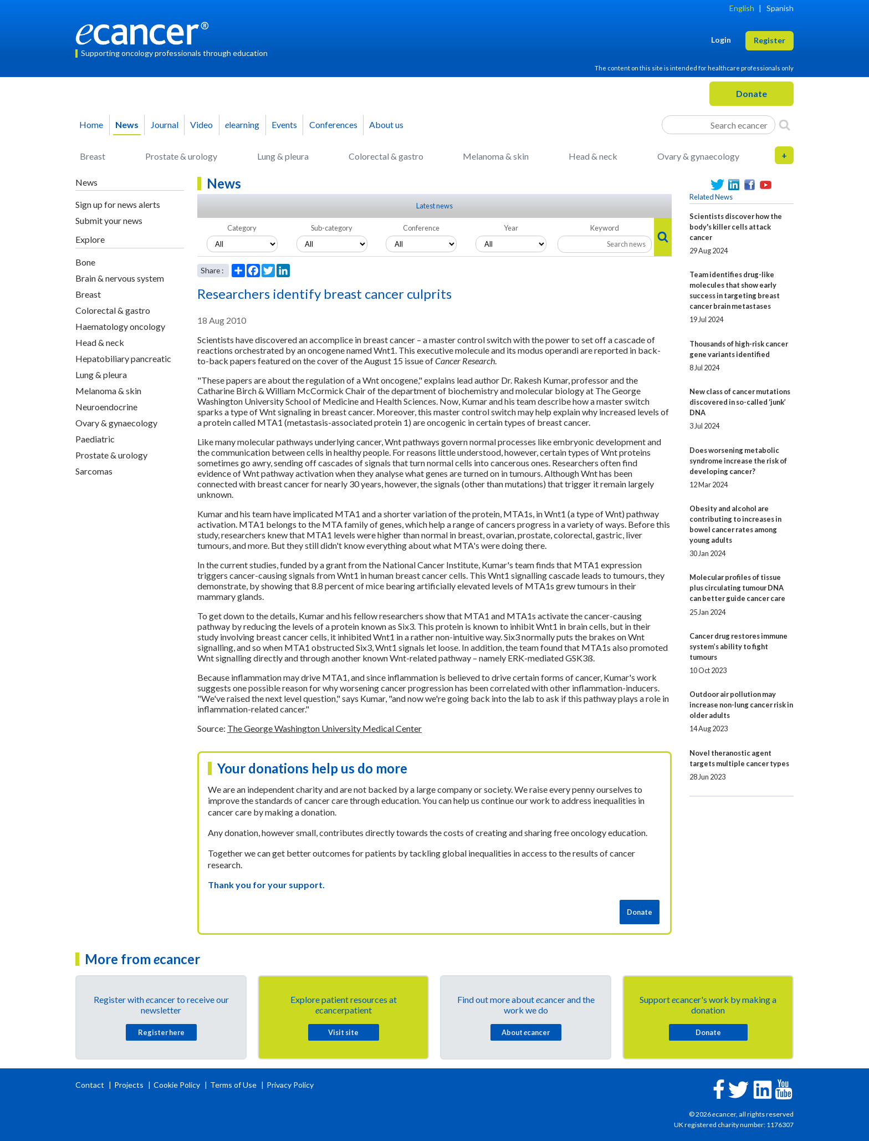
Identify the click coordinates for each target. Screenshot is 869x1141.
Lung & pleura (283, 156)
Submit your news (108, 220)
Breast (92, 156)
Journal (164, 124)
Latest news (434, 205)
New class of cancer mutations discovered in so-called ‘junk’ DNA (739, 402)
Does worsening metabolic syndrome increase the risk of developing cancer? (738, 461)
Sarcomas (94, 471)
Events (284, 124)
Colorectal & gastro (386, 156)
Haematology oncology (120, 326)
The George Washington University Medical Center (324, 728)
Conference (421, 227)
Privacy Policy (290, 1084)
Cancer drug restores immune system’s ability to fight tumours (738, 646)
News (127, 124)
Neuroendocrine (106, 406)
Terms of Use (233, 1084)
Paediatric (95, 439)
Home (91, 124)
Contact (90, 1084)
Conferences (333, 124)
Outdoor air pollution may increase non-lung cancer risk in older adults (741, 705)
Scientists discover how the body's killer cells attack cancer (735, 227)
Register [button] (769, 40)
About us (386, 124)
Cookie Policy (177, 1084)
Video (201, 124)
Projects (129, 1084)
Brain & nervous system (119, 278)
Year (511, 227)
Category (242, 227)
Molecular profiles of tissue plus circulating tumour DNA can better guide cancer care (737, 588)
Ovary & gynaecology (698, 156)
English (741, 8)
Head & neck (593, 156)
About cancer (526, 1032)
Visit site (343, 1032)
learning (242, 124)
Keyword (604, 227)
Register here (161, 1032)
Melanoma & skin (496, 156)
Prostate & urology (181, 156)
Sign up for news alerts (117, 204)
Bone (85, 262)
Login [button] (721, 39)
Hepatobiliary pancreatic (123, 358)
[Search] (784, 124)
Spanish (780, 8)
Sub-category (331, 227)
